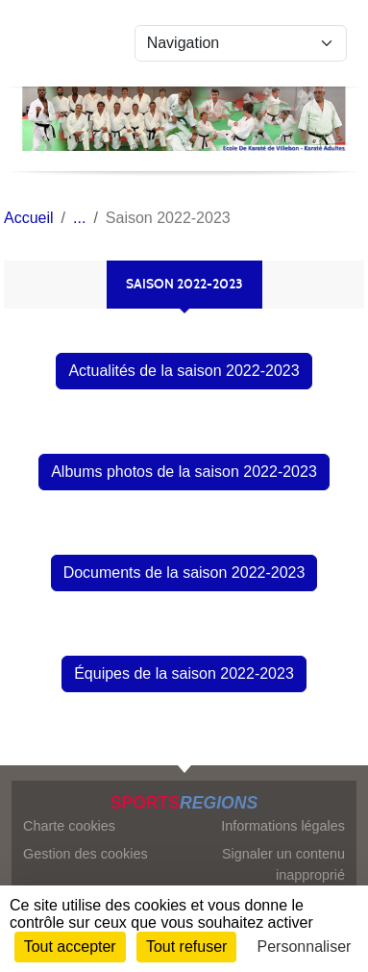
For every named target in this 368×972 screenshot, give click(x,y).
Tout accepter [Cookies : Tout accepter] (70, 946)
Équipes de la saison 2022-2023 (184, 673)
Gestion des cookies (85, 853)
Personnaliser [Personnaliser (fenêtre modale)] (305, 946)
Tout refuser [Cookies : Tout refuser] (186, 946)
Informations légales (283, 826)
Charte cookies (69, 826)
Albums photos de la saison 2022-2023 (184, 471)
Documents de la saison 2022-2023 (184, 572)
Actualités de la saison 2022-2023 (183, 370)
